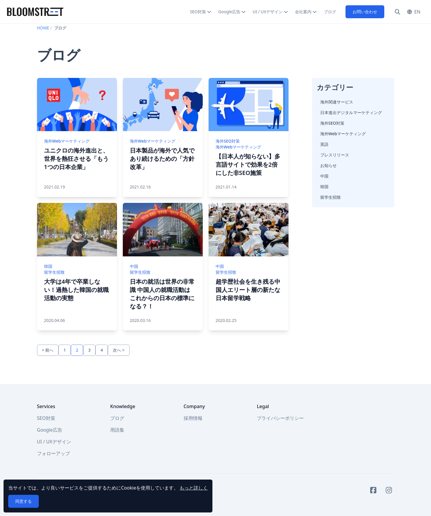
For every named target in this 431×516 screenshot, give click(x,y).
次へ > (119, 350)
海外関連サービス (336, 102)
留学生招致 (330, 197)
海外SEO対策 (332, 123)
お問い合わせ (365, 11)
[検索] (397, 12)
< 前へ (48, 350)
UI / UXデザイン (268, 11)
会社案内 (303, 11)
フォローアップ (53, 453)
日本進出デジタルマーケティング (351, 112)
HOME (43, 28)
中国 (324, 176)
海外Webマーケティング (343, 133)
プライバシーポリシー (280, 418)
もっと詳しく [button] (194, 488)
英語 (324, 144)
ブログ (330, 11)
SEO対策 (198, 11)
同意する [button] (23, 501)
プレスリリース (334, 155)
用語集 (117, 430)
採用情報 (193, 418)
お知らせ (328, 165)
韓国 (324, 186)
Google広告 (229, 11)
